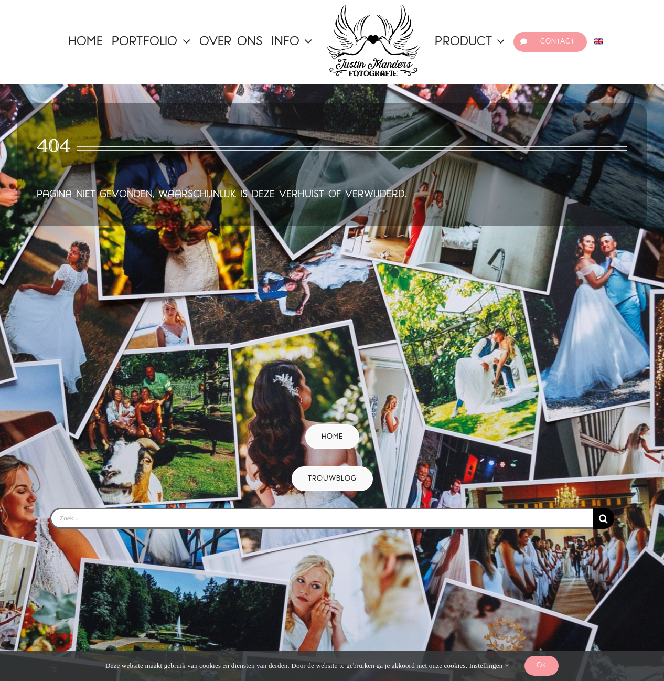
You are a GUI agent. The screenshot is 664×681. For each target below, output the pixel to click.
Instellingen (489, 665)
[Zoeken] (603, 518)
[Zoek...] (321, 518)
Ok (542, 665)
